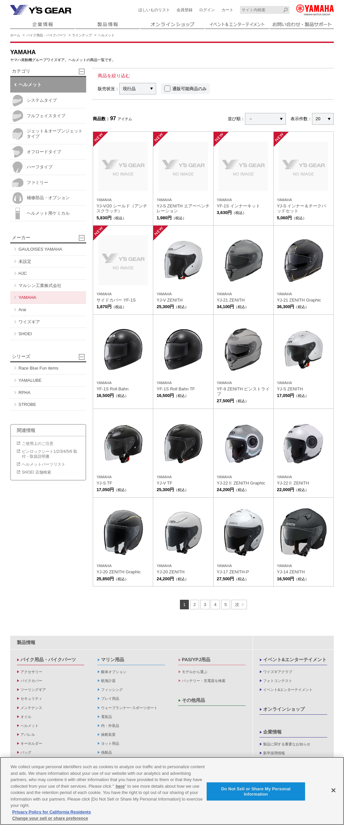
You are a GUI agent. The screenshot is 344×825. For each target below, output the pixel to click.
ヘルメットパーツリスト (43, 464)
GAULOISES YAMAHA (40, 249)
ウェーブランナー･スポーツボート (129, 708)
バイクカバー (31, 681)
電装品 (106, 717)
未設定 (24, 261)
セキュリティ (31, 698)
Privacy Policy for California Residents (51, 815)
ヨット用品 (110, 743)
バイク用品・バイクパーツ (46, 35)
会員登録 (184, 10)
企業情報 (272, 732)
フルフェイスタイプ (38, 116)
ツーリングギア (33, 690)
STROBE (27, 404)
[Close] (333, 794)
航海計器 (108, 681)
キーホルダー (31, 743)
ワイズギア (29, 321)
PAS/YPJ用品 (196, 659)
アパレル (27, 734)
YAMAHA (27, 297)
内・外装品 (110, 726)
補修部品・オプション (41, 198)
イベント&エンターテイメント (295, 659)
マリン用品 (112, 659)
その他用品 (193, 700)
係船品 (106, 752)
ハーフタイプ (32, 167)
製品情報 (26, 642)
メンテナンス (31, 708)
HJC (22, 273)
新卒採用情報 (274, 753)
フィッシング (112, 690)
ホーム (15, 35)
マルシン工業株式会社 (39, 285)
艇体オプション (113, 672)
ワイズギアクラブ (277, 672)
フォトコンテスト (277, 681)
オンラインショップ (284, 709)
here (120, 790)
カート (227, 10)
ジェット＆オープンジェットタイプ (47, 134)
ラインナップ (82, 35)
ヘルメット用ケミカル (41, 213)
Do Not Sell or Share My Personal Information (256, 795)
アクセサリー (31, 672)
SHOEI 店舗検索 (36, 472)
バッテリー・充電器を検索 (203, 681)
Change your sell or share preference (50, 822)
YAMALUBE (30, 380)
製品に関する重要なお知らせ (286, 744)
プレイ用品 (110, 698)
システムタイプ (34, 100)
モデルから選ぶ (194, 672)
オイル (25, 717)
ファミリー (30, 183)
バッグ (25, 752)
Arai (22, 309)
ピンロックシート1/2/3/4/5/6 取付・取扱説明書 (49, 453)
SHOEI (25, 333)
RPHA (24, 392)
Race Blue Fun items (38, 368)
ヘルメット (106, 35)
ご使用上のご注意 (37, 443)
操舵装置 (108, 734)
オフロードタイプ (36, 152)
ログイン (207, 10)
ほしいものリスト (154, 10)
